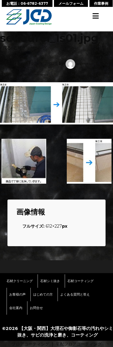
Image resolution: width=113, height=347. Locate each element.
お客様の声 (17, 294)
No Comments (35, 74)
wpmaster (79, 63)
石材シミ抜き (50, 281)
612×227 (54, 226)
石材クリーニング (30, 48)
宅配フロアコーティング (79, 344)
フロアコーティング (30, 344)
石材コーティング (80, 281)
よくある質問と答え (75, 294)
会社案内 (15, 308)
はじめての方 (43, 294)
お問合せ (36, 308)
